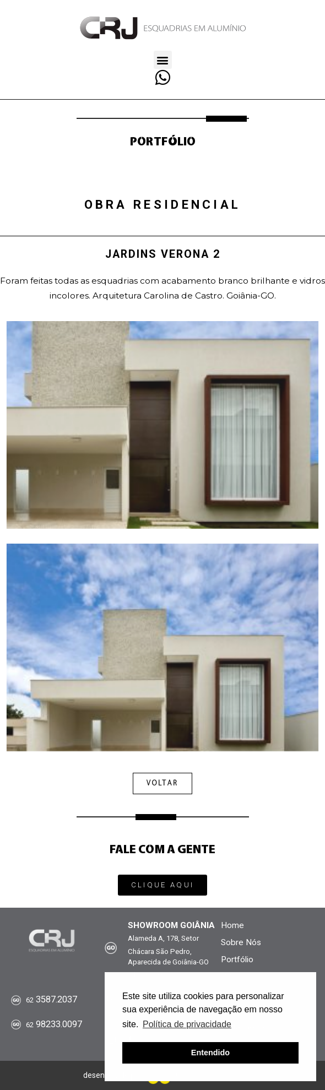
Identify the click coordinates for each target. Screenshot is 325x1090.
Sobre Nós (241, 942)
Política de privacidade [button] (187, 1024)
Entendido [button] (210, 1052)
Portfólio (237, 959)
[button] (163, 60)
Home (232, 925)
